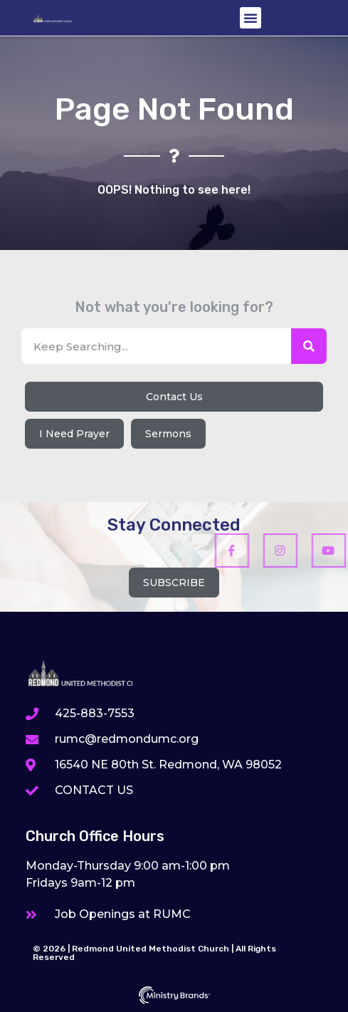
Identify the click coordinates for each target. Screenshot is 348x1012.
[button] (250, 17)
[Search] (309, 346)
